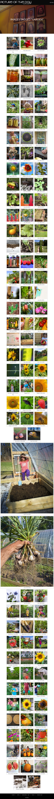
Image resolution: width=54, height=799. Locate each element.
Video (33, 791)
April (18, 791)
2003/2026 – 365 (25, 791)
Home (13, 791)
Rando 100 (39, 791)
